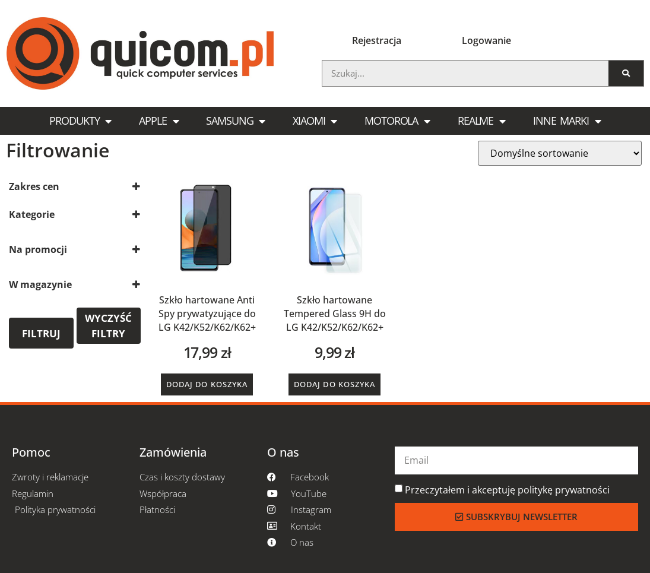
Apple (158, 121)
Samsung (235, 121)
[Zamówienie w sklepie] (560, 153)
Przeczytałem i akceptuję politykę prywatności (507, 489)
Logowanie (486, 40)
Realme (481, 121)
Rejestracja (376, 40)
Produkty (80, 121)
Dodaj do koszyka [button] (207, 384)
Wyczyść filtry (108, 325)
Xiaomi (315, 121)
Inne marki (567, 121)
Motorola (397, 121)
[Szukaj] (625, 73)
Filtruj (41, 333)
